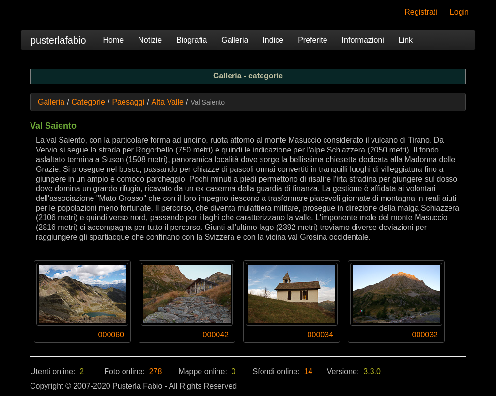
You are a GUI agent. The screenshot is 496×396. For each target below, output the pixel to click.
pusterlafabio (58, 40)
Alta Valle (168, 102)
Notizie (150, 40)
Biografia (191, 40)
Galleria (234, 40)
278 (155, 371)
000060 (111, 335)
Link (406, 40)
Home (113, 40)
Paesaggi (128, 102)
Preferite (312, 40)
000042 (216, 335)
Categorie (88, 102)
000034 (320, 335)
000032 (425, 335)
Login (459, 12)
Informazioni (363, 40)
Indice (273, 40)
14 (308, 371)
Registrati (420, 12)
